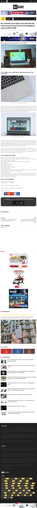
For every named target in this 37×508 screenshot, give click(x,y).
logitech (20, 490)
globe (3, 483)
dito (16, 485)
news (23, 30)
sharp (10, 488)
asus (24, 481)
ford (3, 497)
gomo (24, 492)
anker (17, 492)
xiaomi (27, 478)
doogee (13, 490)
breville (22, 495)
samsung (12, 478)
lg (16, 483)
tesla (16, 495)
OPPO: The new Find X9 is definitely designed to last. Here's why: (18, 314)
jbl (26, 490)
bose (28, 495)
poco (29, 485)
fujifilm (3, 488)
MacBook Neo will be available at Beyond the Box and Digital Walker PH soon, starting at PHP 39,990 (21, 377)
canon (23, 488)
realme (10, 481)
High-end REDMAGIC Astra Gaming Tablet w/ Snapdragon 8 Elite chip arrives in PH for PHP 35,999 (21, 372)
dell (3, 492)
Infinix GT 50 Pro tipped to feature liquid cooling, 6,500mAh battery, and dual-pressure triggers (21, 389)
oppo (20, 478)
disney (30, 492)
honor (17, 481)
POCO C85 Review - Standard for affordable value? (19, 394)
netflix (17, 488)
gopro (9, 495)
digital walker (4, 490)
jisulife (9, 497)
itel (29, 488)
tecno (3, 485)
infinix (10, 483)
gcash (22, 485)
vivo (3, 481)
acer (21, 30)
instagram (10, 492)
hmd (3, 495)
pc (25, 30)
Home (3, 18)
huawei (3, 478)
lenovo (23, 483)
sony (30, 483)
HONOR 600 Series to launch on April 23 (16, 406)
